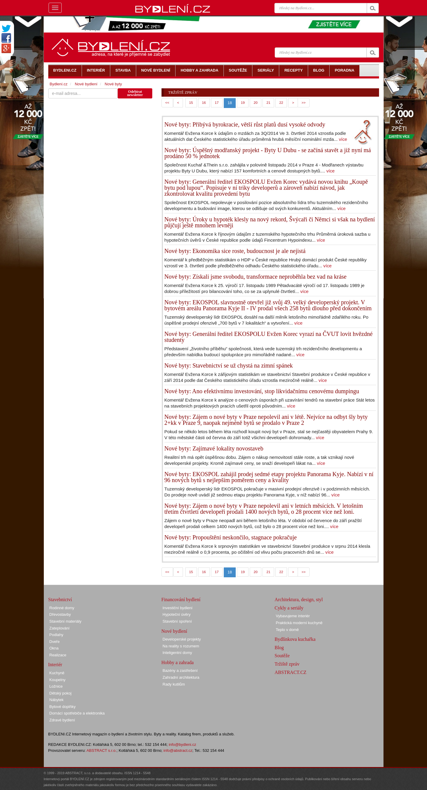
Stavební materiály (65, 621)
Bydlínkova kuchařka (295, 639)
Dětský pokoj (60, 693)
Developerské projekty (182, 639)
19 (243, 102)
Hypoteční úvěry (177, 614)
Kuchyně (57, 673)
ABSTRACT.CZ (291, 672)
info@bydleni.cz (182, 744)
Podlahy (56, 634)
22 (281, 102)
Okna (54, 648)
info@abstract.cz (178, 750)
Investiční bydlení (177, 608)
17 (217, 102)
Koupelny (57, 680)
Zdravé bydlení (62, 720)
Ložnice (56, 686)
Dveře (54, 641)
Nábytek (56, 700)
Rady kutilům (174, 684)
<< (167, 102)
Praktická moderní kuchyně (299, 623)
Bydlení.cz (59, 84)
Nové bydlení (86, 84)
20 (255, 102)
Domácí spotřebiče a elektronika (77, 713)
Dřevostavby (60, 614)
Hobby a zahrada (178, 662)
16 (204, 102)
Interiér (55, 664)
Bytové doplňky (62, 706)
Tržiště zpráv (287, 663)
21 (268, 102)
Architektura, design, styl (299, 599)
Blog (279, 647)
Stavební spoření (177, 621)
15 (191, 102)
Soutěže (282, 655)
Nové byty (113, 84)
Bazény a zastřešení (180, 670)
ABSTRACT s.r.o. (101, 750)
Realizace (57, 655)
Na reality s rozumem (181, 646)
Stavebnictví (60, 599)
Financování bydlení (181, 599)
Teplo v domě (287, 629)
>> (304, 102)
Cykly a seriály (289, 607)
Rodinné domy (61, 608)
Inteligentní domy (177, 652)
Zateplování (59, 628)
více (343, 139)
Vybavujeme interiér (293, 616)
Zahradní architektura (181, 677)
